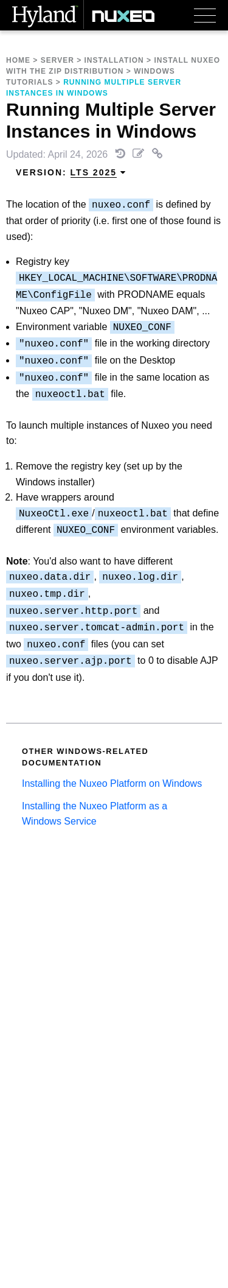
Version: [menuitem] (71, 172)
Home (18, 60)
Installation (114, 60)
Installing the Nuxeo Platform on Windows (112, 783)
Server (57, 60)
